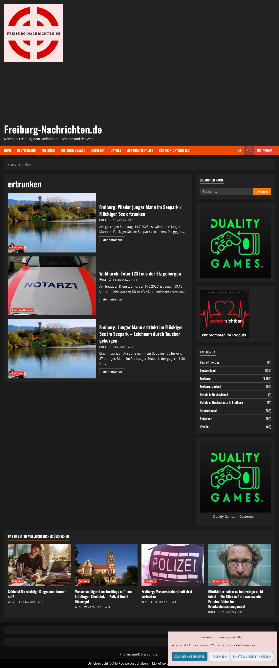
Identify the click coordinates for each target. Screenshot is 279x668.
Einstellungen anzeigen (252, 656)
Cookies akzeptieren (189, 656)
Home (7, 150)
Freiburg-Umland (73, 150)
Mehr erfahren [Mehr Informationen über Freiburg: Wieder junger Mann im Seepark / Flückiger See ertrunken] (113, 240)
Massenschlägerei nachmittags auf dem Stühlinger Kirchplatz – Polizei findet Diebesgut (103, 596)
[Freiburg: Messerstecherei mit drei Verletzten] (172, 565)
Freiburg (48, 150)
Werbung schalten (140, 150)
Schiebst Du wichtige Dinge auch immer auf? (37, 594)
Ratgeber (98, 150)
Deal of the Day (209, 362)
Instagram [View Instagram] (258, 150)
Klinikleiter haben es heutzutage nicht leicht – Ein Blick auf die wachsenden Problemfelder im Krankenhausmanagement (235, 599)
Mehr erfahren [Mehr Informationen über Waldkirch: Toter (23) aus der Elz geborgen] (113, 300)
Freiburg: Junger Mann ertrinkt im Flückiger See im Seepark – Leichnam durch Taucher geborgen (52, 348)
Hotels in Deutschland (214, 394)
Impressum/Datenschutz (138, 654)
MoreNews (160, 663)
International (208, 410)
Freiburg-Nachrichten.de (53, 129)
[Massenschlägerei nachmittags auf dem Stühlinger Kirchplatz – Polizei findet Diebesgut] (106, 565)
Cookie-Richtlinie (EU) (174, 150)
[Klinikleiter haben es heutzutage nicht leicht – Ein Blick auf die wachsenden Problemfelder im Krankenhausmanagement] (239, 565)
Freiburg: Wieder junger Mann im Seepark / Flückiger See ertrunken (52, 222)
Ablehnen (219, 656)
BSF (104, 220)
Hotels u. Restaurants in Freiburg (221, 402)
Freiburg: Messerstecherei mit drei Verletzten (166, 594)
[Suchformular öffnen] (239, 150)
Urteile (116, 150)
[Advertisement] (138, 92)
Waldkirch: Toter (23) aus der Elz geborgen (52, 286)
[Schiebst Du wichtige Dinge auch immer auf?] (39, 565)
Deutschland (26, 150)
